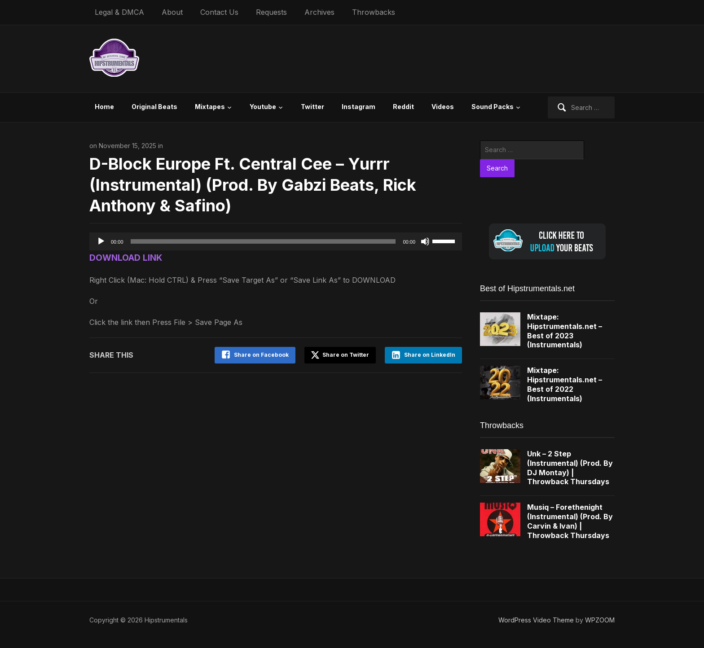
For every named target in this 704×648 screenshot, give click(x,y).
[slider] (263, 241)
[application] (275, 241)
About (172, 12)
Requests (271, 12)
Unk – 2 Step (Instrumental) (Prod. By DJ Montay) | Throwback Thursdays (570, 467)
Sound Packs (492, 106)
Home (104, 106)
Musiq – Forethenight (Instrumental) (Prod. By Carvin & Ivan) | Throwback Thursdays (570, 521)
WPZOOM (600, 620)
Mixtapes (210, 106)
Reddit (403, 106)
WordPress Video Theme (536, 620)
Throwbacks (373, 12)
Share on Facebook (261, 354)
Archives (319, 12)
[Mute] (425, 241)
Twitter (312, 106)
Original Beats (154, 106)
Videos (442, 106)
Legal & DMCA (119, 12)
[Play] (101, 241)
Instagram (358, 106)
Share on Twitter (340, 355)
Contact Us (219, 12)
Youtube (263, 106)
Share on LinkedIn (429, 354)
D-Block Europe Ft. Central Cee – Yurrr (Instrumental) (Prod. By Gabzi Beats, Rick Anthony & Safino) (252, 185)
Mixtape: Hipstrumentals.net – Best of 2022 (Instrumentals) (564, 384)
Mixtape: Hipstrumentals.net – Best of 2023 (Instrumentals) (564, 330)
